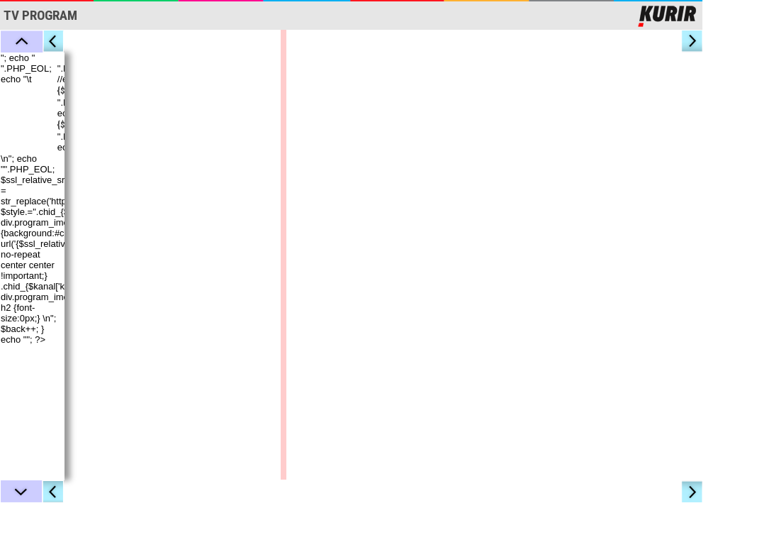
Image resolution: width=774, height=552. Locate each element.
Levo (53, 41)
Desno (692, 41)
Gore (21, 41)
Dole (21, 491)
